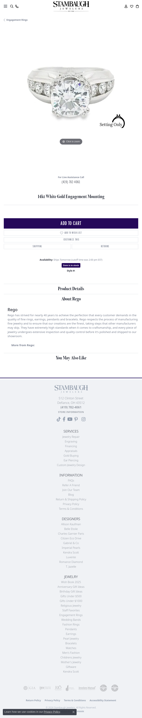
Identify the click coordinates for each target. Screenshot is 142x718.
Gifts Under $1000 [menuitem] (71, 601)
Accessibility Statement (103, 700)
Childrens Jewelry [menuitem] (71, 657)
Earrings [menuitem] (71, 634)
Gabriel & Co (71, 543)
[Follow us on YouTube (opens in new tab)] (69, 419)
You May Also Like (71, 358)
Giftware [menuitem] (71, 667)
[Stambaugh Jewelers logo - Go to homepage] (71, 6)
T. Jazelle (71, 566)
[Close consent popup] (73, 712)
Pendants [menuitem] (71, 629)
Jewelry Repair (71, 437)
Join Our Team (71, 490)
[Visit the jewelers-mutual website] (87, 688)
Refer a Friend (71, 485)
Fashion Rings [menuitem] (70, 624)
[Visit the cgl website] (115, 688)
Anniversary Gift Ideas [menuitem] (71, 587)
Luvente (71, 557)
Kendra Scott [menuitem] (71, 671)
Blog (71, 494)
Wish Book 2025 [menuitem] (71, 582)
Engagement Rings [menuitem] (71, 615)
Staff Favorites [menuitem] (71, 610)
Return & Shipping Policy (71, 499)
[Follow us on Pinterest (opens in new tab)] (76, 419)
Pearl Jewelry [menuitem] (71, 638)
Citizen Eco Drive (71, 538)
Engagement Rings (17, 19)
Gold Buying (71, 455)
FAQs (71, 480)
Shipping (37, 246)
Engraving (71, 441)
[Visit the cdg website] (103, 688)
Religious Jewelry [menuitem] (71, 605)
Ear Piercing (71, 460)
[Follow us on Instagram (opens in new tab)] (83, 419)
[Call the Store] (71, 407)
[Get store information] (71, 412)
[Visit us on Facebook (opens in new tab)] (64, 419)
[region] (71, 100)
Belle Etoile (71, 529)
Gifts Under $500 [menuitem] (71, 596)
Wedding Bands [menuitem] (71, 620)
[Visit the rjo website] (58, 688)
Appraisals (71, 451)
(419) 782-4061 (71, 182)
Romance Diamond (71, 562)
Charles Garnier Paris (71, 533)
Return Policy (33, 700)
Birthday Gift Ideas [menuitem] (71, 591)
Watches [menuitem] (71, 648)
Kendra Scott (71, 552)
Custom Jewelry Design (71, 465)
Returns (105, 246)
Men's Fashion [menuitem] (71, 652)
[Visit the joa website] (70, 688)
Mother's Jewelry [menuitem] (71, 662)
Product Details (71, 289)
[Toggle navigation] (5, 6)
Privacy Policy (71, 504)
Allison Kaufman (71, 524)
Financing (71, 446)
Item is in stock (71, 265)
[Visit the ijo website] (45, 688)
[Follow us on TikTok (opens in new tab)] (59, 419)
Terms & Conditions (71, 509)
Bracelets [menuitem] (71, 643)
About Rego (71, 299)
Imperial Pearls (71, 548)
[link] (16, 6)
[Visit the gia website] (29, 688)
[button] (11, 6)
